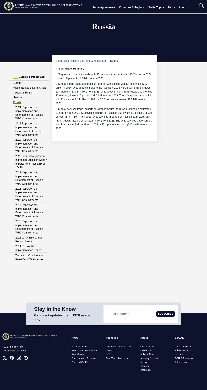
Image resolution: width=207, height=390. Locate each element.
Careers (144, 366)
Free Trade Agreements (118, 358)
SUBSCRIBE (165, 313)
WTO (108, 354)
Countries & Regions (132, 7)
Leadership (146, 350)
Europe (17, 82)
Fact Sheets (77, 354)
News (171, 7)
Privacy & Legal (183, 350)
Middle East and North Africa (29, 87)
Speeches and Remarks (83, 358)
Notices (179, 354)
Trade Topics (156, 7)
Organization (147, 346)
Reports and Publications (84, 350)
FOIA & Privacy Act (185, 358)
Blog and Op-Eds (80, 362)
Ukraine (17, 97)
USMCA (110, 350)
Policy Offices (147, 354)
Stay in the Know (55, 309)
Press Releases (79, 346)
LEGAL (179, 337)
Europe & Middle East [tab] (29, 77)
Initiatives (112, 337)
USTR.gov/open (183, 346)
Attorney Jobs (182, 362)
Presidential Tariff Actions (119, 346)
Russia (17, 102)
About (182, 7)
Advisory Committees (151, 358)
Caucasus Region (23, 92)
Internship (145, 370)
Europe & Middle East (94, 60)
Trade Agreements (104, 7)
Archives (144, 362)
